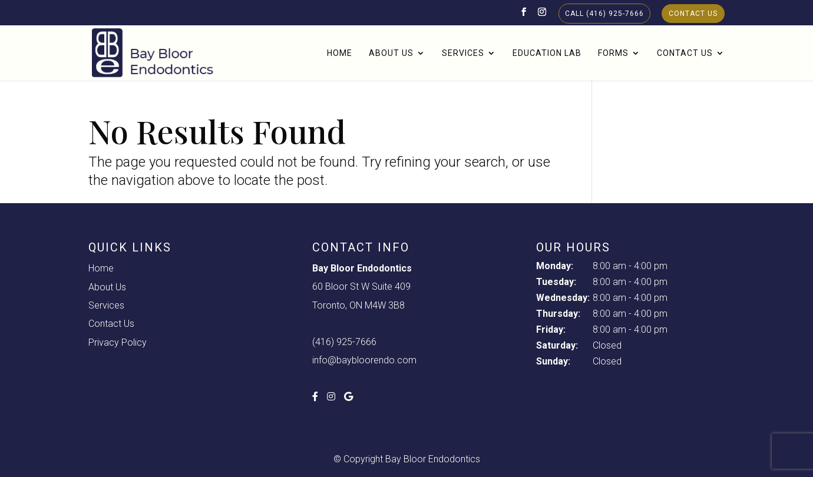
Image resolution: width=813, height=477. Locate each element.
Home (339, 53)
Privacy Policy (117, 342)
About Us (391, 53)
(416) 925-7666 (344, 341)
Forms (613, 53)
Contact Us (693, 13)
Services (463, 53)
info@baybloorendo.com (364, 360)
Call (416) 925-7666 (604, 13)
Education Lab (547, 53)
